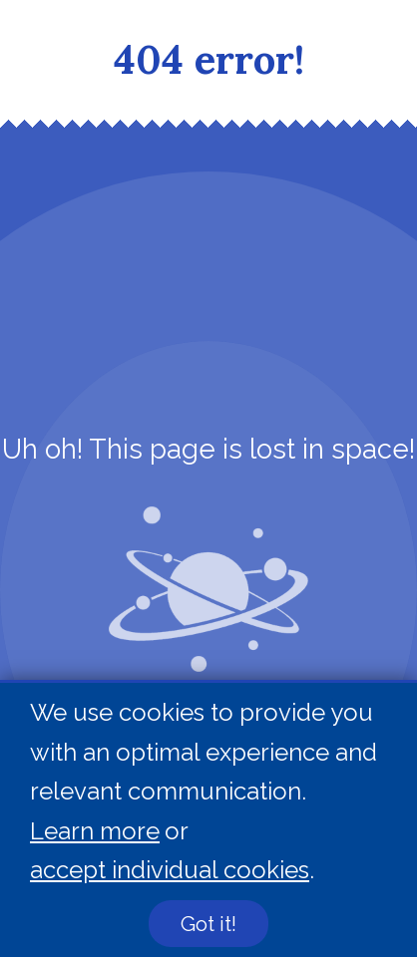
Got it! (208, 924)
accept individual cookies (169, 870)
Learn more (95, 830)
